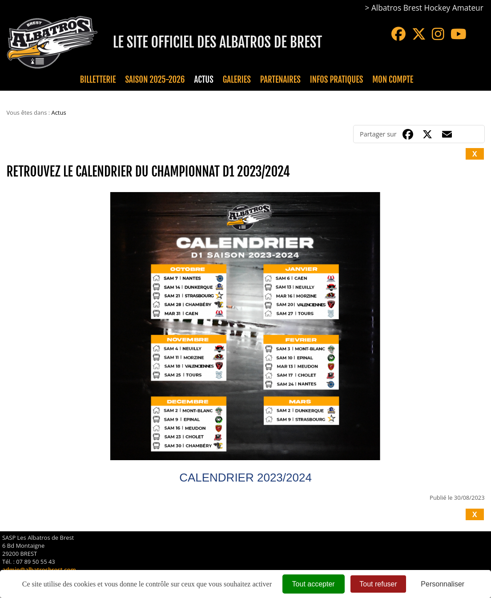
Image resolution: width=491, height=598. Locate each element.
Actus (203, 79)
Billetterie (98, 79)
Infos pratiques (336, 79)
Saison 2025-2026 (155, 79)
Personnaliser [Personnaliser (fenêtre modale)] (442, 584)
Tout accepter (313, 584)
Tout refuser (378, 584)
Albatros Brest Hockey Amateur (427, 8)
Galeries (237, 79)
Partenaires (280, 79)
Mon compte (392, 79)
